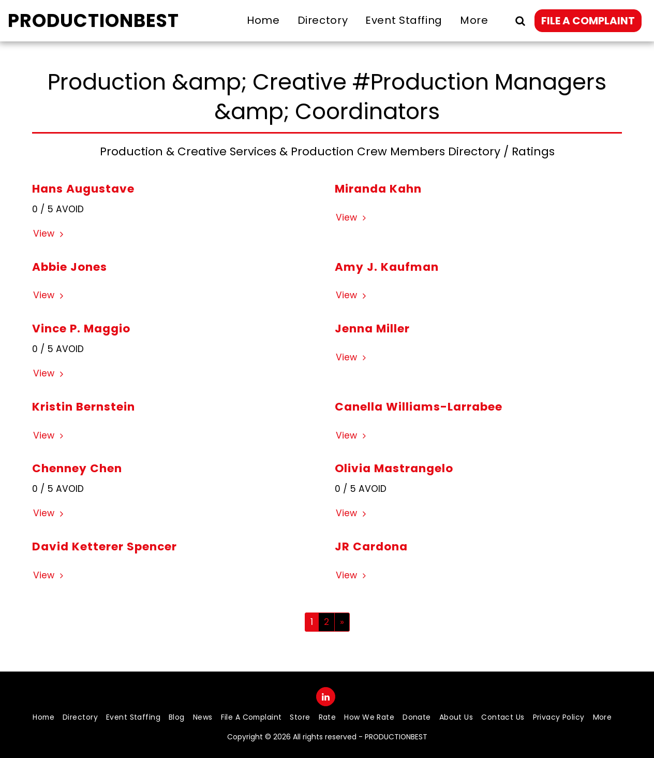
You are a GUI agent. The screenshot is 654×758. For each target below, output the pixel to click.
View (49, 234)
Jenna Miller (372, 328)
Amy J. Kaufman (387, 267)
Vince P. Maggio (81, 328)
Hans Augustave (83, 189)
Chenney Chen (77, 468)
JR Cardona (371, 546)
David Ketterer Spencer (104, 546)
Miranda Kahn (378, 189)
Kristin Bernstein (83, 407)
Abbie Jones (69, 267)
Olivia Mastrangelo (394, 468)
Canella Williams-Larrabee (418, 407)
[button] (520, 20)
